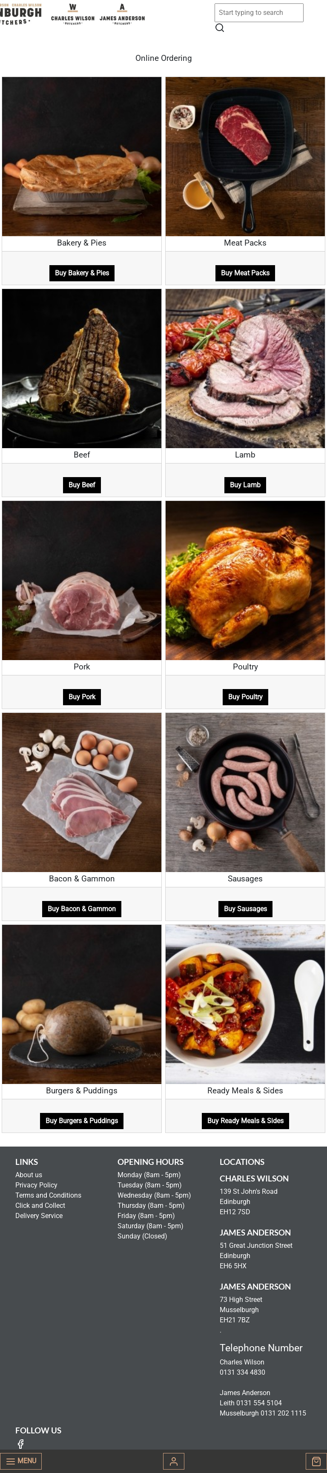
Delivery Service (39, 1216)
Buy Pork (82, 697)
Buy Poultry (245, 697)
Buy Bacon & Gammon (82, 909)
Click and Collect (40, 1205)
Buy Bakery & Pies (82, 273)
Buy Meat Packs (245, 273)
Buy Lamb (245, 485)
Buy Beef (82, 485)
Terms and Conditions (48, 1195)
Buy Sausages (245, 909)
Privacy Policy (36, 1185)
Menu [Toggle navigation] (21, 1461)
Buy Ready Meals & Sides (245, 1121)
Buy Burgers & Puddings (82, 1121)
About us (28, 1175)
